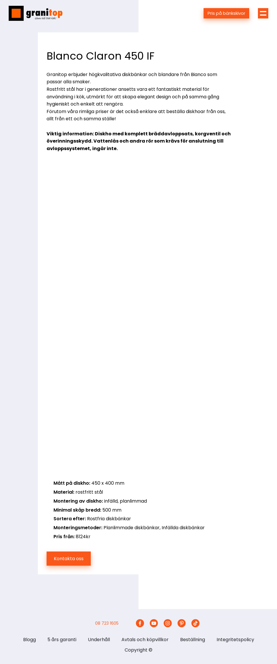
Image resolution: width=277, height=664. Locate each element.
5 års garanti (61, 639)
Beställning (192, 639)
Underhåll (99, 639)
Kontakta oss (69, 558)
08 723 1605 (107, 623)
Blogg (29, 639)
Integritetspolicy (235, 639)
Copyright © (138, 650)
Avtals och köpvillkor (145, 639)
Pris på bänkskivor (226, 13)
